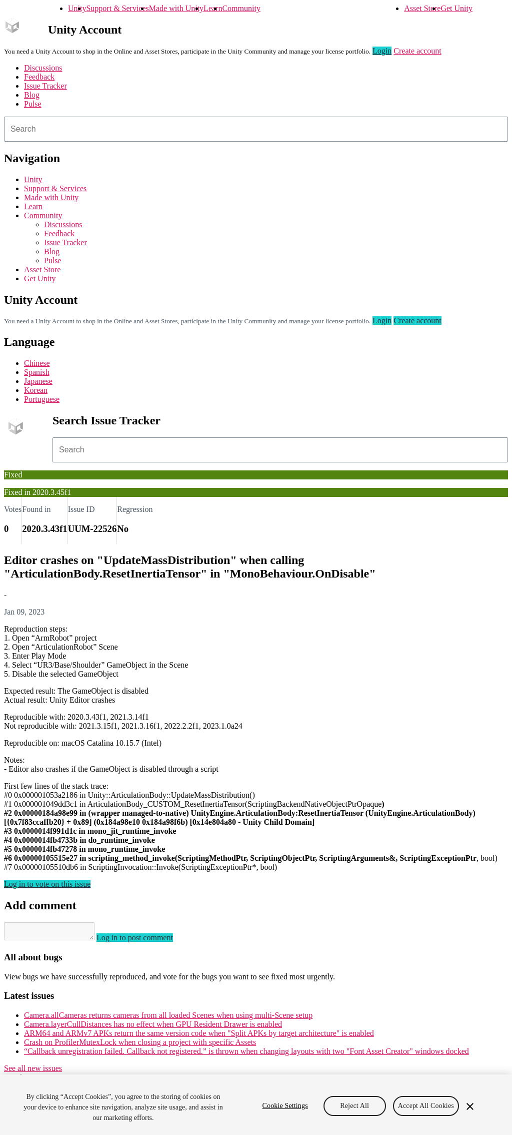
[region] (256, 1104)
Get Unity (456, 8)
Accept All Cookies (426, 1105)
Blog (32, 95)
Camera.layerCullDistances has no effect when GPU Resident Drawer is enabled (153, 1027)
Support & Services (117, 8)
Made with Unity (176, 8)
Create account (418, 51)
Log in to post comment (144, 940)
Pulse (33, 104)
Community (241, 8)
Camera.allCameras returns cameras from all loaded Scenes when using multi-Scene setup (168, 1018)
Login (382, 51)
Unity (77, 8)
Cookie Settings (285, 1105)
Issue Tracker (45, 86)
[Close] (470, 1106)
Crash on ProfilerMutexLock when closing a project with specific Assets (140, 1045)
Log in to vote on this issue (47, 884)
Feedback (39, 77)
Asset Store (422, 8)
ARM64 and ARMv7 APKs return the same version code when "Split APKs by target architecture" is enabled (199, 1036)
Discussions (43, 68)
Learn (213, 8)
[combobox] (256, 129)
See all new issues (33, 1071)
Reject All (354, 1105)
